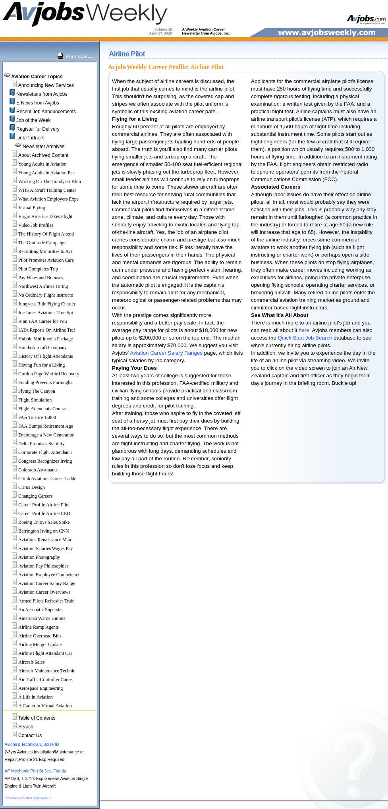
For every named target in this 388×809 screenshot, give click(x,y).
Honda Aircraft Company (36, 347)
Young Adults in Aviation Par (39, 173)
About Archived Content (43, 155)
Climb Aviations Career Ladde (40, 478)
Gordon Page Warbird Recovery (42, 374)
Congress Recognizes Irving (38, 461)
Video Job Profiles (29, 225)
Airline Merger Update (33, 644)
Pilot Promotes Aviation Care (39, 260)
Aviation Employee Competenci (42, 574)
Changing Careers (28, 496)
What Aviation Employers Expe (42, 199)
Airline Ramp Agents (32, 627)
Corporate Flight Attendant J (39, 452)
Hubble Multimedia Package (39, 339)
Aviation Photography (32, 557)
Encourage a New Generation (40, 435)
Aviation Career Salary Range (40, 583)
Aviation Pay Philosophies (36, 566)
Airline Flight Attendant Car (38, 653)
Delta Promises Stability (35, 443)
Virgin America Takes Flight (38, 216)
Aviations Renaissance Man (38, 540)
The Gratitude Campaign (35, 242)
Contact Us (30, 735)
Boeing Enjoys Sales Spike (37, 522)
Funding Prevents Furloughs (38, 382)
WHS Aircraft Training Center (40, 190)
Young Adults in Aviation (36, 164)
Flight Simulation (28, 400)
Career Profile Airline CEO (37, 513)
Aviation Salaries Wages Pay (39, 548)
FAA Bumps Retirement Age (39, 426)
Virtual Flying (25, 207)
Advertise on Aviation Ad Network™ (27, 798)
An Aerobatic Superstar (34, 609)
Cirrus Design (25, 487)
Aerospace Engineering (34, 688)
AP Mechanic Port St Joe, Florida (35, 770)
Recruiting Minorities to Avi (38, 251)
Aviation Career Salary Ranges (166, 353)
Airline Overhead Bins (33, 636)
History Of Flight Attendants (39, 356)
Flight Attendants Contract (37, 408)
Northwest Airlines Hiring (36, 286)
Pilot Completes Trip (31, 269)
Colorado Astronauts (31, 470)
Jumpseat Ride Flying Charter (40, 304)
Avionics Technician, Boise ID (31, 744)
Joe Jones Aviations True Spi (39, 312)
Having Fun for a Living (35, 365)
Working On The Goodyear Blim (43, 181)
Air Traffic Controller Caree (38, 679)
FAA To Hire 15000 (30, 417)
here (304, 330)
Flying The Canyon (30, 391)
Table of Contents (36, 718)
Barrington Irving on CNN (37, 531)
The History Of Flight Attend (39, 234)
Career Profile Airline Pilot (37, 505)
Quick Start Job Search (305, 338)
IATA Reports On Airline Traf (40, 330)
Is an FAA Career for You (36, 321)
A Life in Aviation (29, 697)
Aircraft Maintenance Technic (40, 671)
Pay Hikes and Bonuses (34, 277)
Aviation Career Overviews (37, 592)
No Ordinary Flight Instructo (39, 295)
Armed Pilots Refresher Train (40, 601)
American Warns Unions (35, 618)
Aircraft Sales (24, 662)
